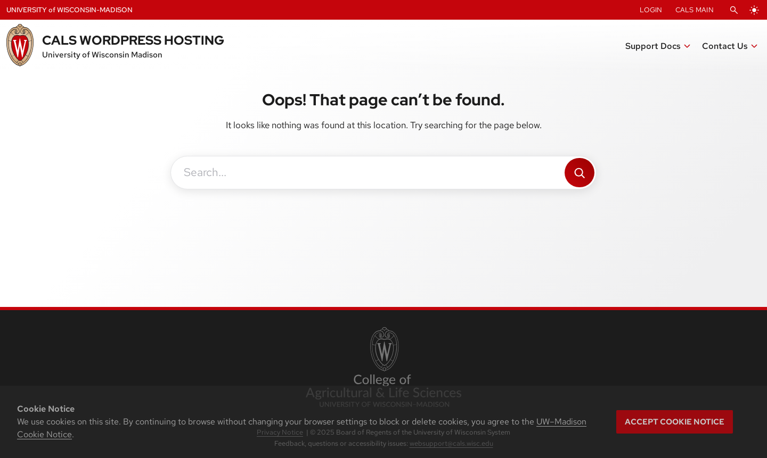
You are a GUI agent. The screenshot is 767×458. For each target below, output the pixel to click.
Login (651, 9)
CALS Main (694, 9)
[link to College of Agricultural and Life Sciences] (383, 368)
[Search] (579, 172)
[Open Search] (734, 10)
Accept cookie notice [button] (674, 422)
